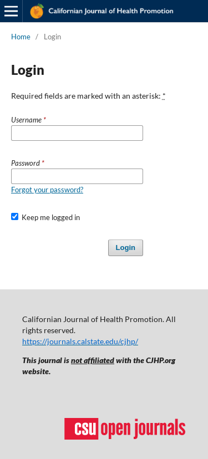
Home (21, 36)
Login (125, 247)
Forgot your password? (47, 189)
